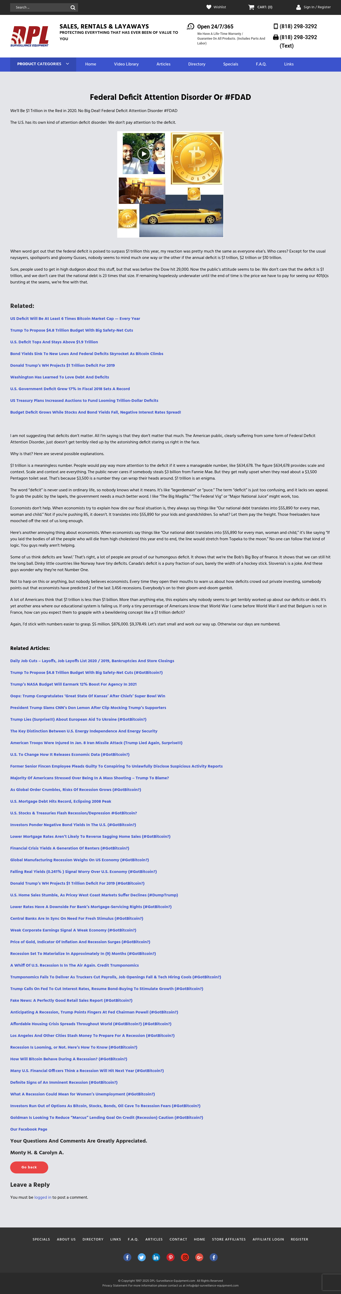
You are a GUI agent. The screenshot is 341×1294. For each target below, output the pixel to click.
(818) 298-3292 (298, 26)
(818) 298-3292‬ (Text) (298, 41)
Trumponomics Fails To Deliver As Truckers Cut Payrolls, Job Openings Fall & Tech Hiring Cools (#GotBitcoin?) (115, 977)
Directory (196, 64)
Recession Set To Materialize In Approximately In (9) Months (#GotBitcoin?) (83, 953)
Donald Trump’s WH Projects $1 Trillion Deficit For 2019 (62, 365)
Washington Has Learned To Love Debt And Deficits (59, 377)
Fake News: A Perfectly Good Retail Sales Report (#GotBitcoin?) (71, 1000)
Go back (29, 1167)
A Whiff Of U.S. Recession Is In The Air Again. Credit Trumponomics (74, 965)
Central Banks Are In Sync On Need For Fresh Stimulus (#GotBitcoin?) (76, 918)
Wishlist (220, 7)
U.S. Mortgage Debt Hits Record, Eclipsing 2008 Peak (60, 801)
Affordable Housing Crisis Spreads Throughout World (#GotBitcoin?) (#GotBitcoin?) (90, 1024)
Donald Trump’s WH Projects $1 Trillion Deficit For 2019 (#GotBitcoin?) (77, 883)
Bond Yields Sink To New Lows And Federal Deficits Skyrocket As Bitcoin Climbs (86, 354)
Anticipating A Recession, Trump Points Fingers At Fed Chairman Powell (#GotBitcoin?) (94, 1012)
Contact (178, 1240)
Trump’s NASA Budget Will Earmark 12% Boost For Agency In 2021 (73, 684)
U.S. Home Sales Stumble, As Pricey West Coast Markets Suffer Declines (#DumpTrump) (94, 895)
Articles (163, 64)
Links (289, 64)
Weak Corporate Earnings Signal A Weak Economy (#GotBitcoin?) (73, 930)
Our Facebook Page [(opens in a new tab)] (28, 1129)
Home (90, 64)
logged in (42, 1197)
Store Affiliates (229, 1240)
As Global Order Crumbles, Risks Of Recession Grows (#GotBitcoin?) (75, 789)
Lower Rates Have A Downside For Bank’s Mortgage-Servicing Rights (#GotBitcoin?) (91, 907)
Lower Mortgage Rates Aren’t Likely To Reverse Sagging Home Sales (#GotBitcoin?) (90, 836)
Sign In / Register (317, 7)
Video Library (126, 64)
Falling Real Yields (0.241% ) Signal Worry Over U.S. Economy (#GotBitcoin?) (83, 871)
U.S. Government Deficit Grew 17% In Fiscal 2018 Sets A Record (70, 389)
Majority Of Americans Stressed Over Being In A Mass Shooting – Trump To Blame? (89, 778)
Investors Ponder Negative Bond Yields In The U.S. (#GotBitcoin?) (73, 825)
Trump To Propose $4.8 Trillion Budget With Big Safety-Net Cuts (71, 330)
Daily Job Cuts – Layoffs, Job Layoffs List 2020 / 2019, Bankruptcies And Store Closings (92, 661)
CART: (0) (264, 7)
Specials (230, 64)
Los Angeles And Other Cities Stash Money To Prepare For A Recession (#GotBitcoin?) (92, 1035)
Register (299, 1240)
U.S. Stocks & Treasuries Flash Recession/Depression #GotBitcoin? (73, 813)
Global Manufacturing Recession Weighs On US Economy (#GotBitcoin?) (79, 860)
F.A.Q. (261, 64)
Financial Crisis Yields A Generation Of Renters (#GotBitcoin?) (69, 848)
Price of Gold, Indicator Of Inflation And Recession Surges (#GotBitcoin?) (80, 942)
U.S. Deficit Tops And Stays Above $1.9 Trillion (54, 342)
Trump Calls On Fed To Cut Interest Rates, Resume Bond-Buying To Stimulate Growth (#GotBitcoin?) (106, 989)
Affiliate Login (268, 1240)
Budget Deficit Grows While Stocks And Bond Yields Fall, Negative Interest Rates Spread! (95, 412)
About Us (66, 1240)
